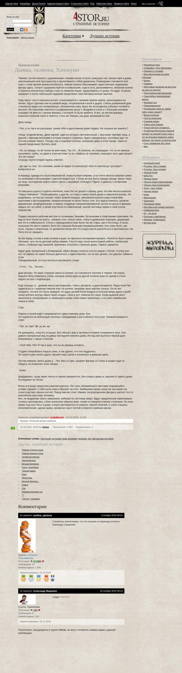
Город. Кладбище (30, 467)
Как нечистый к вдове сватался (159, 207)
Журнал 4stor (11, 4)
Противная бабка (152, 204)
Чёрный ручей (151, 172)
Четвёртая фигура (30, 457)
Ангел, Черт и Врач (153, 188)
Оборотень (27, 478)
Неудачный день (152, 65)
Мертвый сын (150, 102)
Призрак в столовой (153, 71)
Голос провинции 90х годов (157, 143)
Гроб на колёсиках (153, 118)
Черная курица (151, 191)
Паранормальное (152, 106)
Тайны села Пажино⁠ (153, 124)
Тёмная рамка (29, 471)
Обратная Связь (104, 4)
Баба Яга (148, 175)
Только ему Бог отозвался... (157, 128)
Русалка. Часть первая (155, 166)
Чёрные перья (151, 179)
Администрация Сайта (58, 4)
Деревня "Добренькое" (155, 219)
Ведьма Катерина (30, 464)
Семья (25, 485)
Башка (147, 80)
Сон (24, 488)
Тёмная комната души (32, 453)
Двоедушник (150, 197)
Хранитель (149, 201)
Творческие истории (28, 65)
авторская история (102, 438)
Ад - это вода (150, 213)
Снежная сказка (151, 121)
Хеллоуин (45, 438)
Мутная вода (150, 223)
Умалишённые (29, 460)
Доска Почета (38, 4)
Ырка (146, 194)
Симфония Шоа (151, 210)
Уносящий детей (152, 163)
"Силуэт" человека (31, 499)
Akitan (45, 427)
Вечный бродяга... (30, 481)
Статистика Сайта (80, 4)
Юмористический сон (32, 492)
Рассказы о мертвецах (155, 216)
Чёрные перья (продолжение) (158, 182)
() (37, 561)
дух (90, 438)
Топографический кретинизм (158, 93)
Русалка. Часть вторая (155, 169)
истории (56, 438)
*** (23, 495)
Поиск (133, 4)
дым (64, 438)
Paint (24, 474)
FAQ (92, 4)
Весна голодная (151, 115)
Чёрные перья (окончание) (157, 185)
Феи (146, 146)
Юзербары (25, 4)
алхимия (72, 438)
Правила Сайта (121, 4)
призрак (82, 438)
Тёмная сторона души (32, 450)
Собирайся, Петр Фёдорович (158, 68)
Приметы (148, 84)
